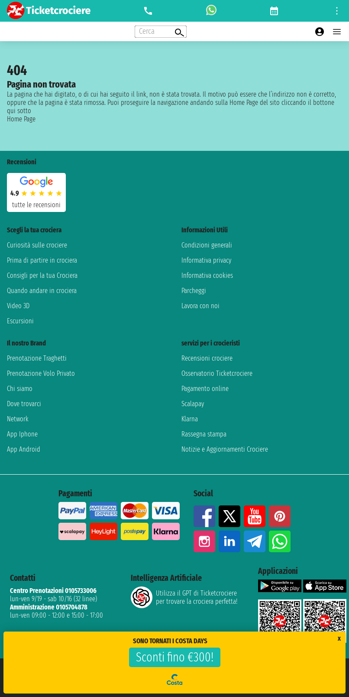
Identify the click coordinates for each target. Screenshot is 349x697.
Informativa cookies (207, 275)
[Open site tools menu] (337, 11)
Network (18, 419)
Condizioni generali (206, 245)
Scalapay (192, 404)
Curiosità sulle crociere (37, 245)
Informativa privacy (206, 260)
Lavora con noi (200, 306)
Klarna (189, 419)
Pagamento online (205, 388)
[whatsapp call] (211, 11)
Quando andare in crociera (42, 291)
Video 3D (18, 306)
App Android (23, 449)
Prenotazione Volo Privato (41, 373)
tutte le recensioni (36, 205)
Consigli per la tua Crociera (42, 275)
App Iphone (22, 434)
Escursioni (20, 321)
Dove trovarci (24, 404)
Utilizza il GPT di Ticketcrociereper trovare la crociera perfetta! (184, 597)
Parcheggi (193, 291)
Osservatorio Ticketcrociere (216, 373)
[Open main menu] (337, 31)
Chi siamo (19, 388)
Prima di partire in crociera (42, 260)
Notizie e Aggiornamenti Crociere (224, 449)
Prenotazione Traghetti (37, 358)
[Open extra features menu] (161, 32)
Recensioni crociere (207, 358)
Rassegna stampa (203, 434)
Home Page (21, 119)
